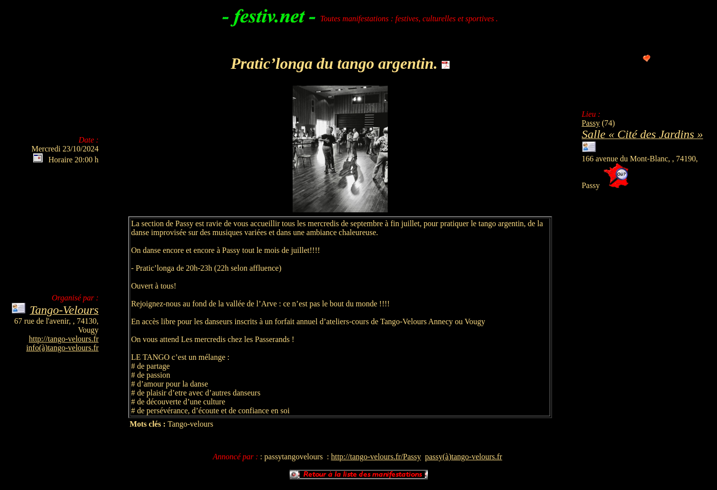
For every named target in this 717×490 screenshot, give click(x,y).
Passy (591, 123)
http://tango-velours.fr (64, 339)
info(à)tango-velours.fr (62, 347)
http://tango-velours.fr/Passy (376, 456)
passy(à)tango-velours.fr (463, 456)
